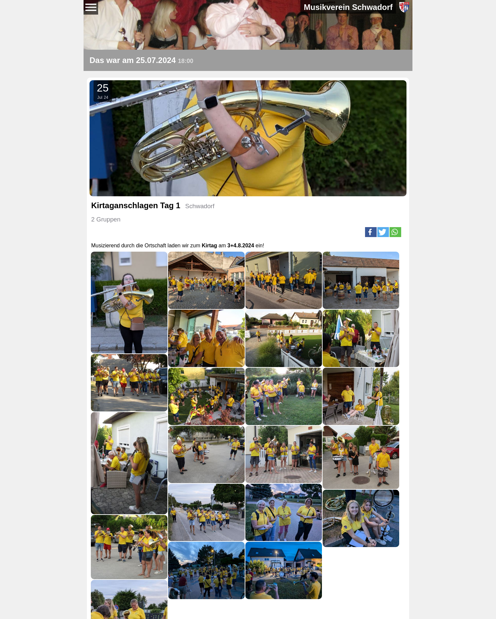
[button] (371, 232)
